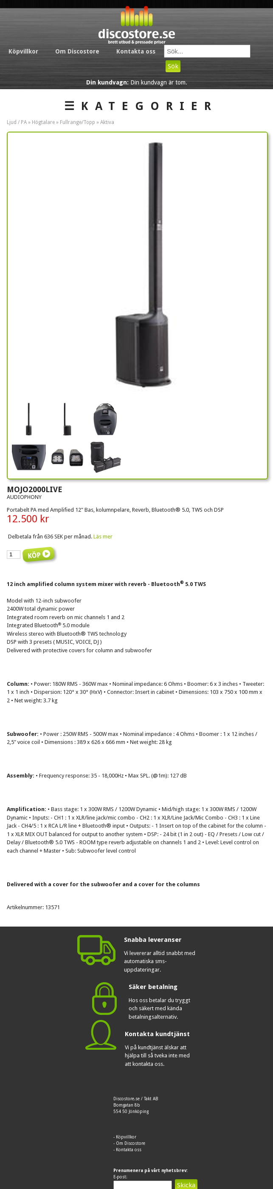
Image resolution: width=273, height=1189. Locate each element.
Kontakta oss (135, 51)
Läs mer (103, 536)
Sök (173, 66)
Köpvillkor (23, 51)
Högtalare (43, 122)
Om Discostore (77, 51)
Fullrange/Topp (77, 122)
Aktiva (107, 122)
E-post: (120, 1177)
